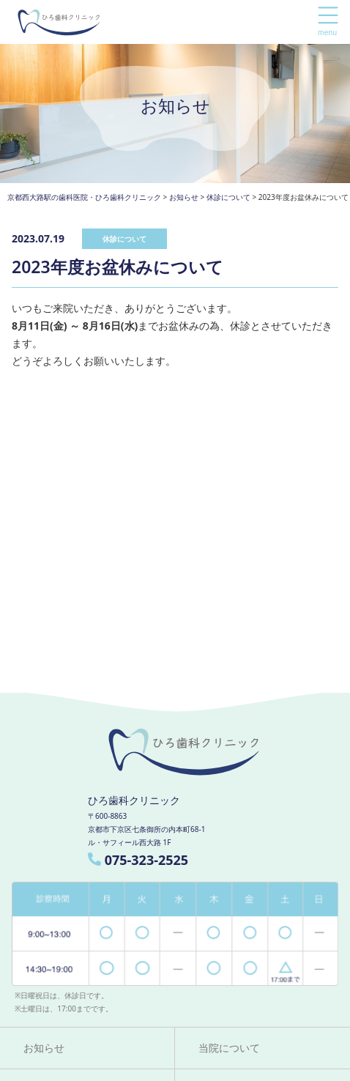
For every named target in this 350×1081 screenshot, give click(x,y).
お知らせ (43, 1048)
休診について (124, 239)
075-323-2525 (138, 860)
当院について (229, 1048)
